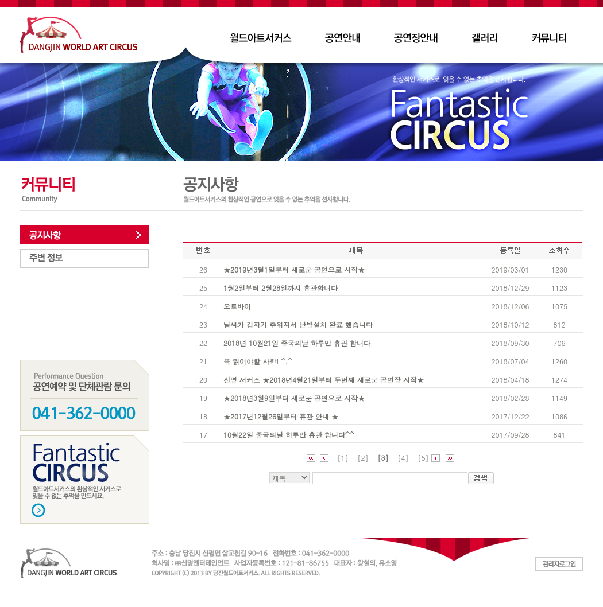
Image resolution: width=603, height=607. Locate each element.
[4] (403, 457)
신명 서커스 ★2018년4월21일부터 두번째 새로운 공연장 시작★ (323, 379)
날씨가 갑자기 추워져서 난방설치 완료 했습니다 (298, 324)
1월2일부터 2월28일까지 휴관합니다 (280, 288)
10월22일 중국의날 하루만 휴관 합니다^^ (288, 434)
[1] (342, 457)
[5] (423, 457)
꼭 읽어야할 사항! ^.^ (257, 361)
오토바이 (237, 306)
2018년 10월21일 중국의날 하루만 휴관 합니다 (296, 343)
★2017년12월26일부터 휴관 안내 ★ (280, 416)
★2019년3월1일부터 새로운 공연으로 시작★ (294, 269)
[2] (362, 457)
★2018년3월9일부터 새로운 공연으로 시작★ (294, 398)
